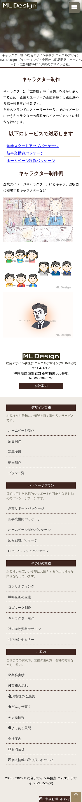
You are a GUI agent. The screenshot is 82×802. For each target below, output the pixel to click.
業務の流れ (18, 685)
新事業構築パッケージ (25, 153)
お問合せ (16, 749)
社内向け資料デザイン (24, 629)
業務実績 (16, 675)
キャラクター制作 (21, 618)
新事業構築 (24, 519)
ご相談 (54, 799)
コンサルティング (21, 586)
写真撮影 (14, 452)
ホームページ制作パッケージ (31, 160)
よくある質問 (19, 728)
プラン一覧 (16, 473)
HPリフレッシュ (28, 551)
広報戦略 (23, 540)
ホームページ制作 (21, 430)
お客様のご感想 (21, 696)
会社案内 (41, 386)
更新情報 (16, 717)
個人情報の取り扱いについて (31, 760)
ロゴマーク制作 (19, 607)
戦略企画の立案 (19, 597)
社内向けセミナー (21, 639)
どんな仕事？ (19, 707)
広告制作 (14, 441)
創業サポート (26, 508)
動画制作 (14, 462)
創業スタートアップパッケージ (33, 146)
